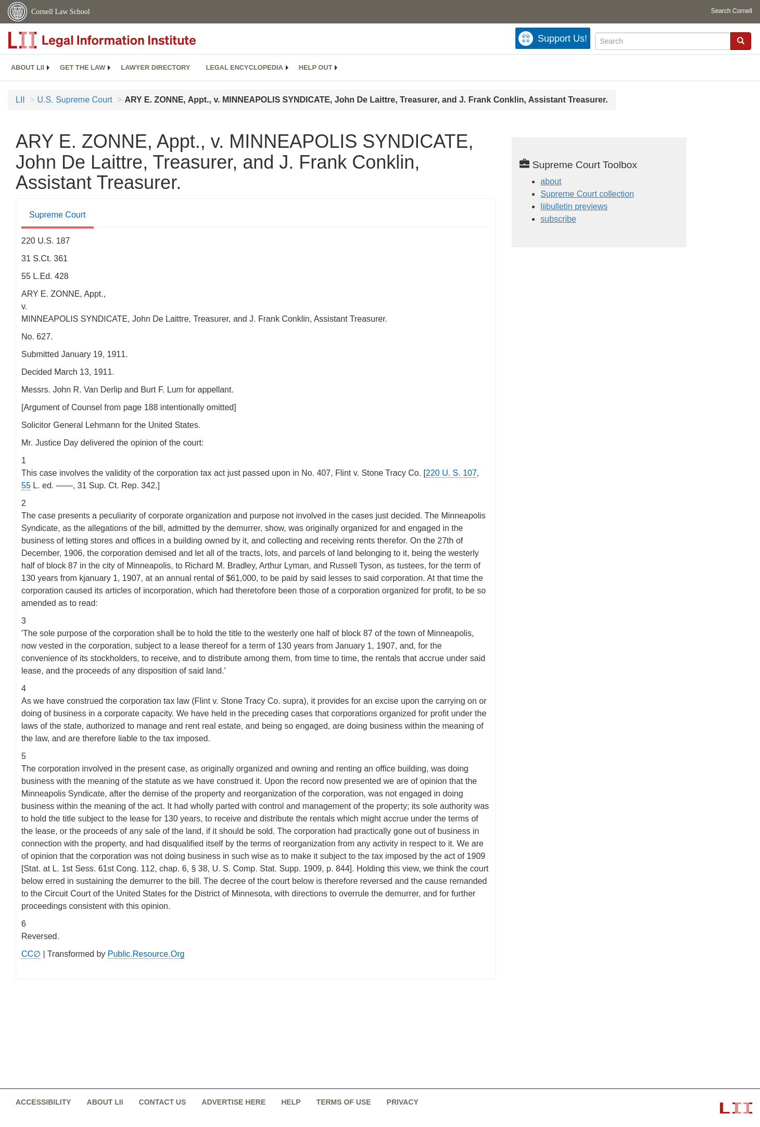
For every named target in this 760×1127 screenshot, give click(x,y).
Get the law (82, 67)
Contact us (162, 1102)
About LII (27, 67)
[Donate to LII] (552, 38)
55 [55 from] (26, 485)
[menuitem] (27, 68)
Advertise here (233, 1102)
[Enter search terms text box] (663, 41)
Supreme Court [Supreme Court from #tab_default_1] (57, 214)
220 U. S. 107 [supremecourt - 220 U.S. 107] (451, 472)
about (550, 181)
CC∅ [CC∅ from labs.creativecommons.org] (31, 953)
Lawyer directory (155, 67)
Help (290, 1102)
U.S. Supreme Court (74, 99)
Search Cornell (731, 11)
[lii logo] (125, 40)
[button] (740, 40)
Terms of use (343, 1102)
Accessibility (43, 1102)
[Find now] (740, 41)
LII (20, 99)
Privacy (403, 1102)
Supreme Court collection (587, 193)
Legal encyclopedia (244, 67)
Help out (315, 67)
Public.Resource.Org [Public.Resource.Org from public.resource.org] (146, 953)
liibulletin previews (573, 206)
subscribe (558, 218)
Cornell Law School (60, 12)
